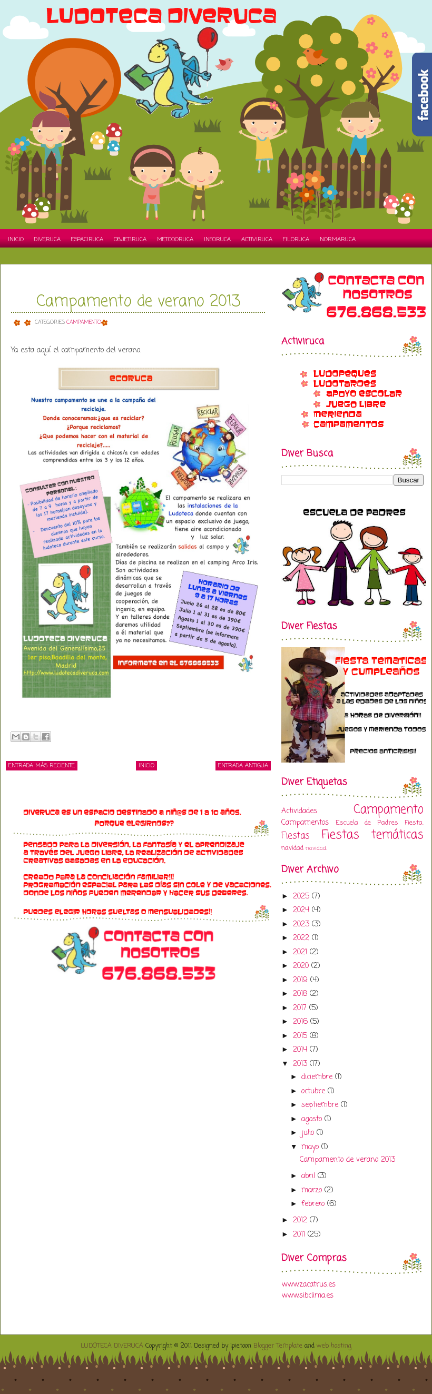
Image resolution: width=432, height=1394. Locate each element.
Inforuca (217, 239)
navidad (292, 848)
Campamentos (305, 822)
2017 (301, 1008)
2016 (301, 1021)
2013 (301, 1064)
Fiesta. (414, 823)
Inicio (16, 239)
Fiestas (295, 836)
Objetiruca (130, 239)
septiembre (321, 1105)
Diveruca (47, 239)
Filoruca (296, 239)
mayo (311, 1147)
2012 (301, 1220)
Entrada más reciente (41, 766)
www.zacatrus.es (308, 1284)
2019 (301, 980)
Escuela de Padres (367, 823)
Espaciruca (87, 239)
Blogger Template (277, 1346)
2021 (301, 952)
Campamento (83, 323)
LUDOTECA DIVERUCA (112, 1346)
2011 (300, 1234)
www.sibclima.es (307, 1295)
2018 (301, 994)
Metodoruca (175, 239)
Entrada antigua (243, 766)
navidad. (316, 848)
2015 (301, 1036)
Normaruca (338, 239)
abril (309, 1176)
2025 (302, 896)
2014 (301, 1049)
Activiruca (256, 239)
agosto (313, 1119)
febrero (314, 1204)
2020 (302, 966)
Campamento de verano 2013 (138, 301)
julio (309, 1133)
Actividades (299, 811)
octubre (314, 1091)
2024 (302, 910)
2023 (302, 924)
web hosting (334, 1346)
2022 (302, 938)
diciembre (318, 1077)
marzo (313, 1190)
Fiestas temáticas (372, 835)
